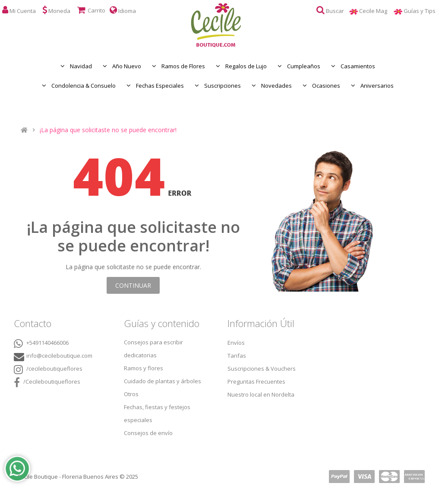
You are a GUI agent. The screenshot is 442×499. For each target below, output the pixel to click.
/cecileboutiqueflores (48, 369)
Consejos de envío (148, 433)
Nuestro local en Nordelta (260, 394)
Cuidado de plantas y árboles (162, 381)
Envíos (236, 342)
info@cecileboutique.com (59, 355)
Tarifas (236, 355)
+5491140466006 (41, 343)
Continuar (133, 285)
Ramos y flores (143, 368)
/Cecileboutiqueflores (47, 382)
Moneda (56, 10)
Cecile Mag (376, 11)
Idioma (123, 10)
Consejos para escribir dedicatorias (153, 348)
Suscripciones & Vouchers (261, 368)
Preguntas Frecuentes (256, 381)
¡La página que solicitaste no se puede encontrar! (108, 130)
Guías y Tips (423, 11)
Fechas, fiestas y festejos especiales (157, 413)
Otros (131, 394)
